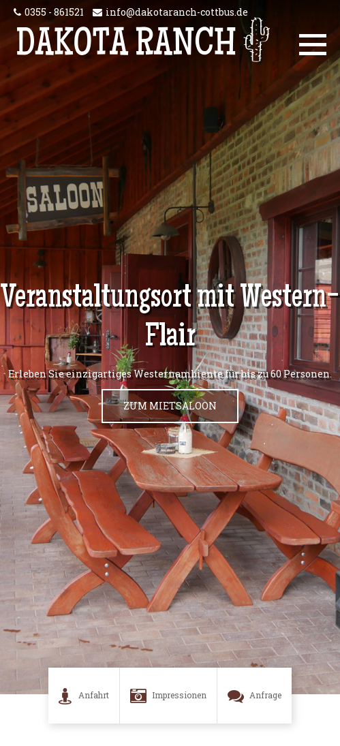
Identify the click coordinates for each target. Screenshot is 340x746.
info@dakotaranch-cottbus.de (177, 11)
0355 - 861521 (54, 11)
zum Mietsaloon (170, 405)
